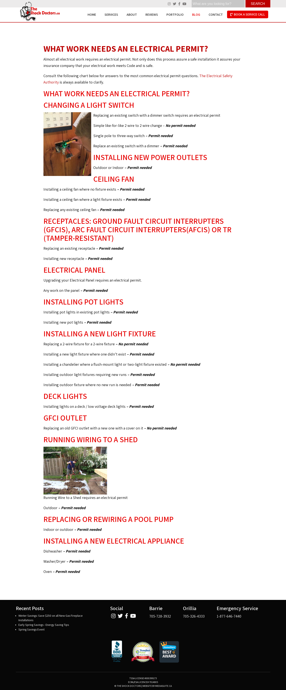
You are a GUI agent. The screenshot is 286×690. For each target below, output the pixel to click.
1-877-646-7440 (229, 616)
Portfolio (175, 14)
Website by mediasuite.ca (157, 685)
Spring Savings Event (31, 629)
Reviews (151, 14)
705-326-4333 (194, 616)
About (132, 14)
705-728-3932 (160, 616)
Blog (196, 14)
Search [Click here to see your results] (258, 4)
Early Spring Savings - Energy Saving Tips (43, 625)
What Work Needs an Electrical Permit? (125, 48)
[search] (218, 3)
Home (92, 14)
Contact (216, 14)
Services (111, 14)
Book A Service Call (247, 14)
